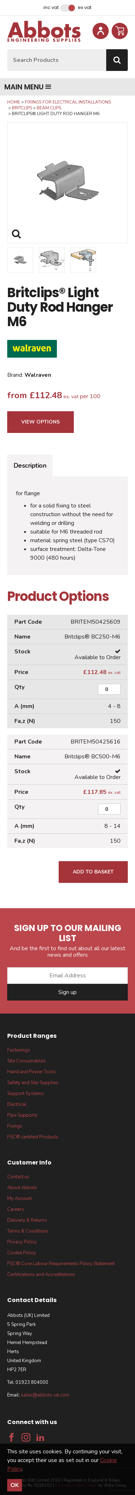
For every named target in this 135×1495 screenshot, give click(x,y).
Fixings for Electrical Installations (68, 102)
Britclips (22, 108)
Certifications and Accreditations (41, 1274)
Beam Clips (49, 108)
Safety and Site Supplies (32, 1082)
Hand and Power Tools (31, 1072)
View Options (40, 421)
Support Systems (25, 1093)
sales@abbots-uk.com (45, 1395)
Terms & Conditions (28, 1231)
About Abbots (22, 1187)
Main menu (27, 87)
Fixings (14, 1126)
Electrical (16, 1104)
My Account (19, 1198)
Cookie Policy (21, 1253)
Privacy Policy (22, 1242)
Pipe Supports (22, 1115)
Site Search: (7, 49)
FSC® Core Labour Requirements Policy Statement (61, 1263)
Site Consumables (26, 1061)
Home (13, 102)
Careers (15, 1209)
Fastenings (18, 1050)
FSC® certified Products (32, 1137)
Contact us (18, 1177)
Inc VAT (51, 7)
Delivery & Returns (27, 1220)
